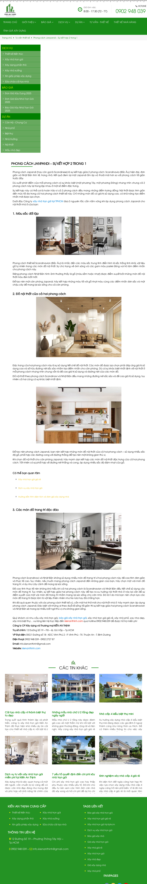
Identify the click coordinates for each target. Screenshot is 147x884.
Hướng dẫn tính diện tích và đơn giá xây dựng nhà (43, 496)
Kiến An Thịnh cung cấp (27, 806)
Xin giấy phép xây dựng (25, 824)
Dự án (6, 116)
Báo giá (46, 22)
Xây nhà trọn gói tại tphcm (101, 824)
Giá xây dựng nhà (96, 865)
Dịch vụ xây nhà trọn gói (30, 488)
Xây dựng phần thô (23, 818)
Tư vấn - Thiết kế (98, 22)
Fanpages (111, 875)
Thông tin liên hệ (21, 832)
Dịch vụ (63, 22)
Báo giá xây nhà (95, 835)
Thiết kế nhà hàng (125, 22)
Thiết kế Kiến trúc (21, 812)
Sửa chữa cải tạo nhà (54, 824)
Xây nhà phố (94, 870)
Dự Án (78, 22)
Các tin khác (73, 667)
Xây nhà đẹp (94, 859)
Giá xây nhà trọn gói (97, 841)
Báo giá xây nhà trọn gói (100, 812)
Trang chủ (10, 22)
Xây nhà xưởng (51, 818)
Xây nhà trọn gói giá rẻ (29, 479)
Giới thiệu (28, 22)
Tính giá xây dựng (14, 30)
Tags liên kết (93, 806)
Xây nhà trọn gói (52, 812)
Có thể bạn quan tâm (26, 473)
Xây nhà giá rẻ (94, 847)
